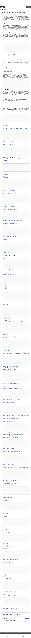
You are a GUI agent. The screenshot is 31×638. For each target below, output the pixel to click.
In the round (5, 160)
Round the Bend (6, 304)
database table (5, 610)
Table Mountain (5, 543)
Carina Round (5, 290)
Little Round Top (6, 305)
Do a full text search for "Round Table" (7, 623)
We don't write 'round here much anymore (10, 480)
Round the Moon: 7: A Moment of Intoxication (11, 383)
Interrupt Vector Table (7, 546)
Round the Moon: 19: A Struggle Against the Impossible (13, 434)
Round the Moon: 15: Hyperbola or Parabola (11, 418)
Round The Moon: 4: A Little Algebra (9, 369)
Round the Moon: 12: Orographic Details (10, 402)
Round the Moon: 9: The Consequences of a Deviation (13, 388)
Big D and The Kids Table (7, 530)
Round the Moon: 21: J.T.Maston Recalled (10, 437)
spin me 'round (5, 513)
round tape (5, 465)
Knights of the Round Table (8, 14)
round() (4, 301)
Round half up (5, 500)
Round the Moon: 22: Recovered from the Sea (11, 450)
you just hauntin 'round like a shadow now (10, 484)
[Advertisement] (15, 3)
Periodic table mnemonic (7, 591)
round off (4, 285)
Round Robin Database (7, 188)
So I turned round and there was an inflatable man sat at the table (15, 41)
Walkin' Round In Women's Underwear (10, 209)
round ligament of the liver (7, 161)
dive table (4, 594)
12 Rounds (5, 225)
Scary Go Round (6, 318)
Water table (5, 578)
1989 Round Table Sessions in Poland (10, 70)
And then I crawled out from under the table (11, 595)
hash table (4, 532)
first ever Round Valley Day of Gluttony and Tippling (12, 348)
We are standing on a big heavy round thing (11, 158)
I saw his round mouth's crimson (9, 190)
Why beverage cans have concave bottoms (11, 220)
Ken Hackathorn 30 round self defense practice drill (12, 321)
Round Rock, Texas (6, 337)
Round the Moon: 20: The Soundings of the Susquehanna (13, 435)
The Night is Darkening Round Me (9, 271)
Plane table (5, 575)
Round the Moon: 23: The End (8, 448)
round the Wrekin (6, 174)
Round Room (5, 334)
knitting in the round (6, 453)
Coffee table (5, 548)
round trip (4, 102)
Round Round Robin (6, 336)
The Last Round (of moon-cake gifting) (10, 483)
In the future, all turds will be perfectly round (11, 206)
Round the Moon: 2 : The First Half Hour (10, 366)
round (4, 89)
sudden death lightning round (8, 144)
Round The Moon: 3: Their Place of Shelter (11, 367)
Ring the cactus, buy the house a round (10, 223)
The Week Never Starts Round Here (9, 236)
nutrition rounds (5, 516)
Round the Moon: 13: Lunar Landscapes (10, 404)
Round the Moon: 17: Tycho (8, 421)
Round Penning (5, 302)
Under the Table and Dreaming (8, 559)
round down (5, 288)
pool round (5, 239)
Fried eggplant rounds (7, 255)
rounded (4, 97)
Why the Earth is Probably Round (9, 481)
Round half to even (6, 496)
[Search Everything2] (15, 7)
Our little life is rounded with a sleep (9, 274)
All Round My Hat (6, 272)
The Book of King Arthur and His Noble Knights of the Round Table (15, 53)
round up (4, 287)
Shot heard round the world (8, 193)
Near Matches (5, 620)
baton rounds (5, 320)
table (3, 529)
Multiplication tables (6, 564)
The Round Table (6, 23)
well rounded (5, 125)
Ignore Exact (12, 620)
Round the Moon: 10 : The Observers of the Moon (12, 399)
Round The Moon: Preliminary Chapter (10, 351)
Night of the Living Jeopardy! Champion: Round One (12, 451)
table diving (5, 592)
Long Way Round (6, 350)
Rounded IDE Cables (6, 269)
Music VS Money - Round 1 (8, 157)
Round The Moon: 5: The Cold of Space (10, 370)
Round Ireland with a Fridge (8, 317)
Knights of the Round (6, 141)
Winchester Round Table (7, 71)
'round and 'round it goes (7, 497)
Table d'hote (5, 576)
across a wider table (6, 562)
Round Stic (5, 204)
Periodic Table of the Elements (8, 579)
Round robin (5, 142)
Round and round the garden (8, 464)
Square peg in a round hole (8, 176)
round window (5, 177)
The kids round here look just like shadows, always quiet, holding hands (16, 467)
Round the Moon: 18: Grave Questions (10, 432)
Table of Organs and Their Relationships (10, 608)
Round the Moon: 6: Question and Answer (10, 382)
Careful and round (6, 222)
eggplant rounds (6, 252)
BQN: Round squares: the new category (10, 173)
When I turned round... (7, 527)
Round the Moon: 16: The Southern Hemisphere (12, 419)
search (27, 618)
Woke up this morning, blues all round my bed (11, 207)
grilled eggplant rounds (7, 253)
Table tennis (5, 545)
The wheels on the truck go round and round (11, 499)
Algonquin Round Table (7, 32)
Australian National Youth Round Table (10, 61)
